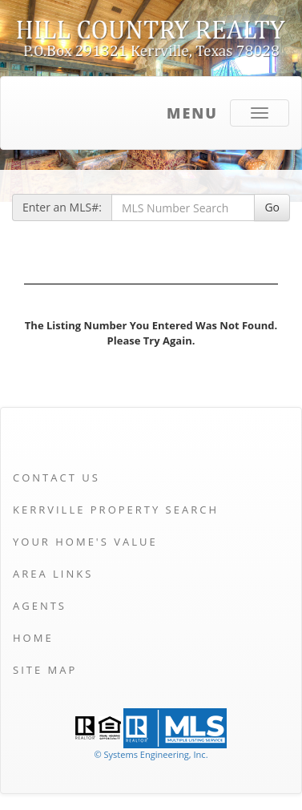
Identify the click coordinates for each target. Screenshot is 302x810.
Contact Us (56, 477)
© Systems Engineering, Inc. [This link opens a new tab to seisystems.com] (150, 754)
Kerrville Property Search (116, 509)
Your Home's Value (85, 541)
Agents (39, 605)
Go (272, 207)
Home (33, 638)
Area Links (53, 573)
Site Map (45, 670)
